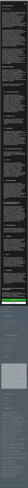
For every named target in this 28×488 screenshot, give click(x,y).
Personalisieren (13, 302)
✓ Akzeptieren (13, 299)
